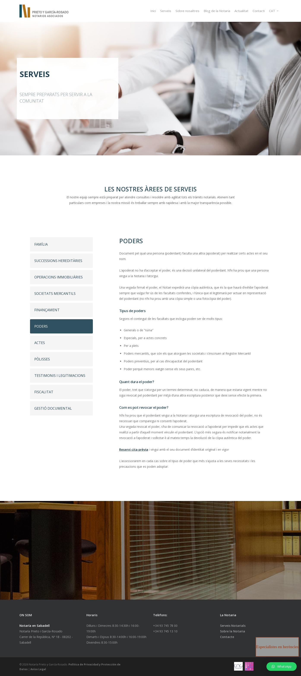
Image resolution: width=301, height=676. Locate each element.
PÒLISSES (42, 359)
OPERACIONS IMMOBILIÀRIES (58, 277)
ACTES (39, 342)
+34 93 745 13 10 (165, 631)
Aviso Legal (38, 669)
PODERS (41, 326)
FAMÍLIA (41, 244)
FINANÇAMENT (47, 310)
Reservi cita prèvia (133, 449)
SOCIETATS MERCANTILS (55, 293)
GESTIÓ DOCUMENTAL (53, 408)
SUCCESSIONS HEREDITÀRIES (58, 260)
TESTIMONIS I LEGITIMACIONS (59, 375)
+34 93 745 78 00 (165, 626)
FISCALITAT (43, 392)
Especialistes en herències (277, 647)
